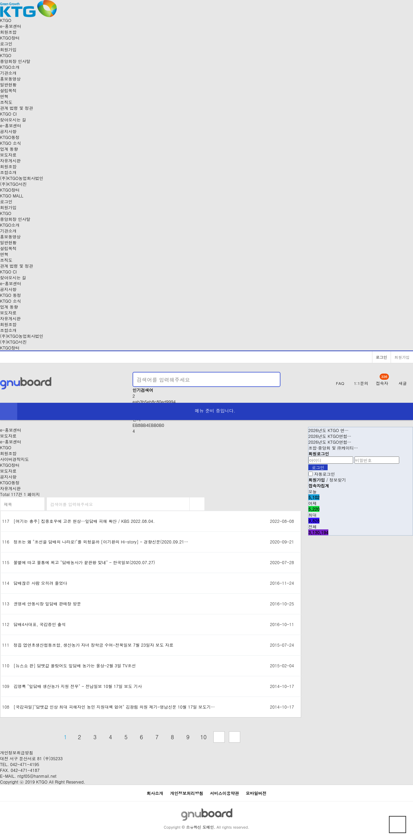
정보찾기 (337, 480)
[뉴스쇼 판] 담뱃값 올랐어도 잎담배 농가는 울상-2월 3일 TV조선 (74, 665)
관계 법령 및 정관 (16, 108)
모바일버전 (256, 793)
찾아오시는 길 (13, 119)
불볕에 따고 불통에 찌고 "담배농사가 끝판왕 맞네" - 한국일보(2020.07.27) (84, 562)
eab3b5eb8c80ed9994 (154, 402)
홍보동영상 (10, 79)
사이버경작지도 (14, 459)
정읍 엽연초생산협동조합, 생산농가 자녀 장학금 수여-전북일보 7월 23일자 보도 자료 (93, 645)
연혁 (4, 96)
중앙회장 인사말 (15, 61)
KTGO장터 (10, 348)
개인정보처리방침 (186, 793)
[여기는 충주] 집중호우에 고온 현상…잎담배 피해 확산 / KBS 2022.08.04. (84, 521)
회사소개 (155, 793)
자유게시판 (10, 160)
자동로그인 (324, 474)
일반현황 (8, 84)
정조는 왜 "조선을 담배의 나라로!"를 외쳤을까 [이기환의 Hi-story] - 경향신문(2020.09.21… (100, 542)
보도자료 (8, 155)
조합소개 (8, 172)
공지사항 (8, 131)
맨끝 (234, 737)
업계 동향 (9, 149)
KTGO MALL (11, 195)
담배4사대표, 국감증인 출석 (39, 624)
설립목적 (8, 90)
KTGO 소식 (10, 143)
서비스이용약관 (224, 793)
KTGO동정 (10, 137)
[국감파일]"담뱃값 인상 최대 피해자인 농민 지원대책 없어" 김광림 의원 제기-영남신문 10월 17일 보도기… (114, 707)
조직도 (6, 102)
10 (203, 737)
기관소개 (8, 73)
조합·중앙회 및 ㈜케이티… (333, 448)
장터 (10, 38)
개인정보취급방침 (16, 752)
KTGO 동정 (10, 295)
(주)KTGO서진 (13, 184)
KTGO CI (8, 114)
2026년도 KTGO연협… (329, 436)
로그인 (6, 43)
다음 (219, 737)
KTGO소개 (10, 67)
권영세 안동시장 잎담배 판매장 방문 (47, 603)
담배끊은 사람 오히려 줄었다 (40, 583)
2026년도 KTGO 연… (328, 430)
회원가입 (8, 49)
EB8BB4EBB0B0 (148, 425)
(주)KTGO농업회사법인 (21, 178)
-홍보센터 (10, 26)
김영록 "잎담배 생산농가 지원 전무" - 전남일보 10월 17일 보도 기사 (77, 686)
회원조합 (8, 32)
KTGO (5, 447)
